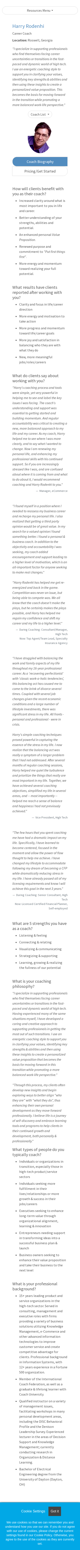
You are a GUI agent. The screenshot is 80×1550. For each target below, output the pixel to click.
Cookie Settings (33, 1511)
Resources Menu (38, 10)
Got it (55, 1511)
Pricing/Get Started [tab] (40, 171)
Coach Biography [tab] (40, 161)
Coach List (39, 114)
